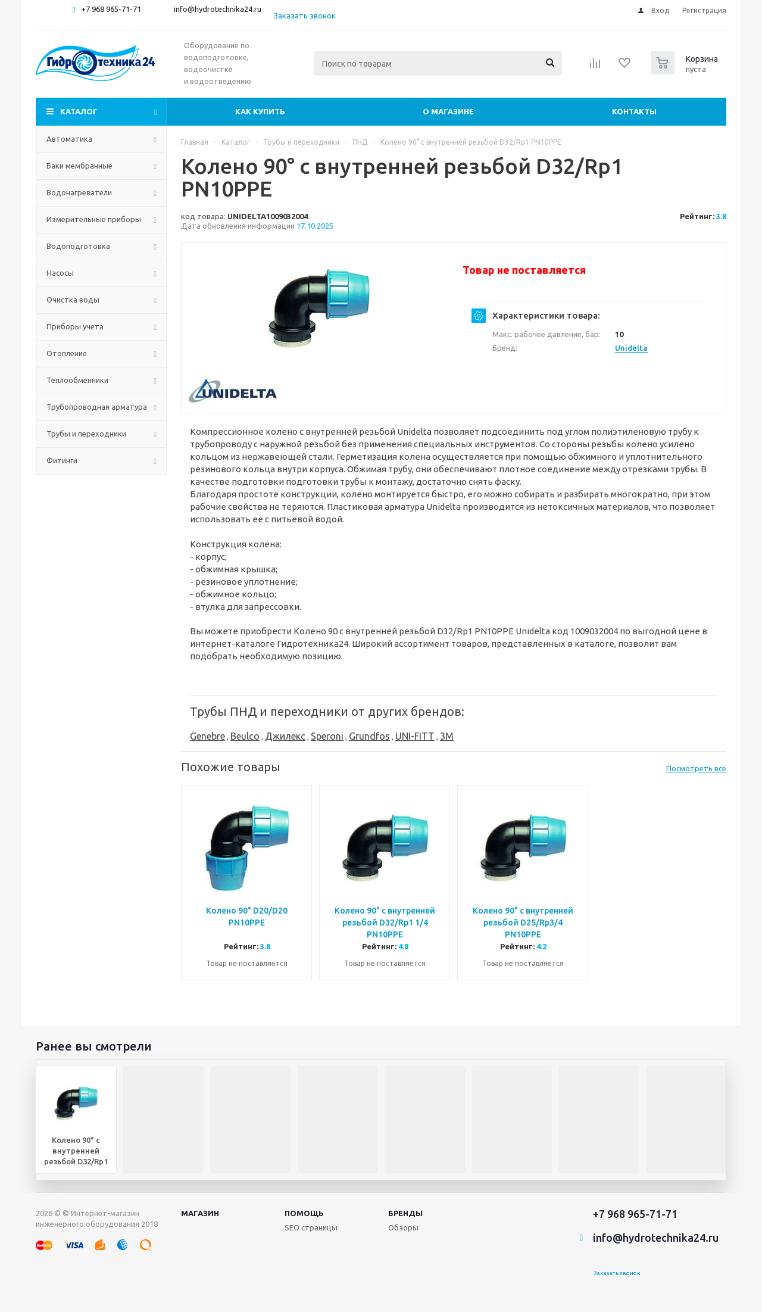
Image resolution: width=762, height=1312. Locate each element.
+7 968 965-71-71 (111, 9)
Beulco (245, 736)
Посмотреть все (696, 768)
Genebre (207, 736)
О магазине (448, 111)
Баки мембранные (79, 165)
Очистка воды (72, 299)
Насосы (60, 273)
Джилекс (285, 736)
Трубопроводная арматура (96, 407)
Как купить (260, 111)
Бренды (405, 1213)
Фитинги (61, 460)
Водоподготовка (78, 246)
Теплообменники (77, 380)
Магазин (200, 1213)
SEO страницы (311, 1227)
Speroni (327, 736)
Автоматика (69, 139)
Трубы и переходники (86, 433)
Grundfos (369, 736)
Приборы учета (75, 326)
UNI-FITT (415, 736)
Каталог (79, 111)
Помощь (304, 1213)
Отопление (66, 353)
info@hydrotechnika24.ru (217, 9)
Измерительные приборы (93, 219)
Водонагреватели (79, 192)
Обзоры (403, 1227)
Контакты (634, 111)
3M (447, 736)
